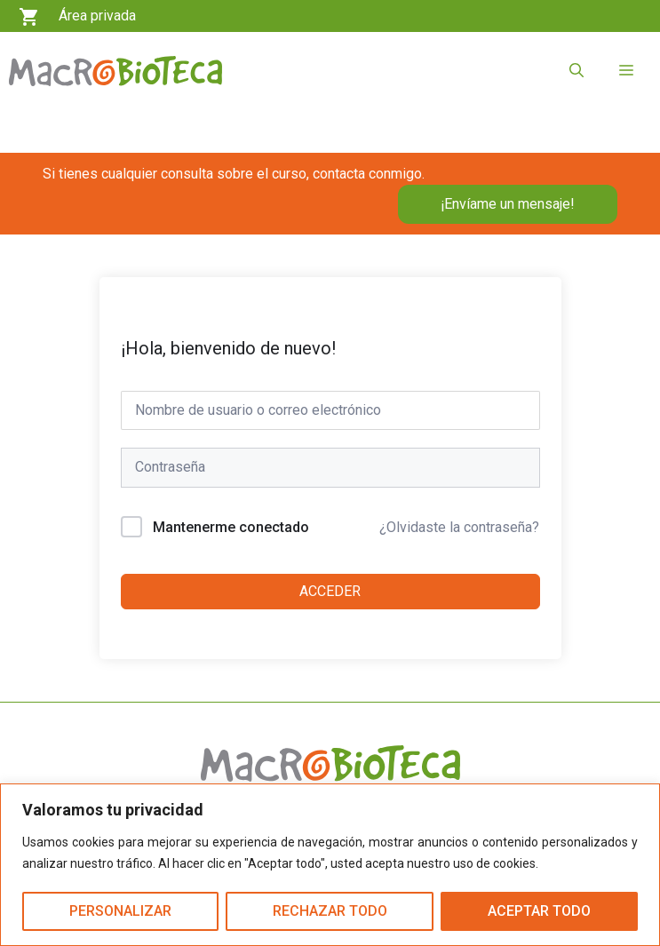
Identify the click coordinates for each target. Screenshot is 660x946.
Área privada (97, 15)
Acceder (330, 591)
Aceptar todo (539, 910)
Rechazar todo (330, 910)
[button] (576, 71)
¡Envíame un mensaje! (508, 203)
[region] (330, 864)
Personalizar (120, 910)
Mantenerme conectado (231, 527)
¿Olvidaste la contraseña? (459, 527)
